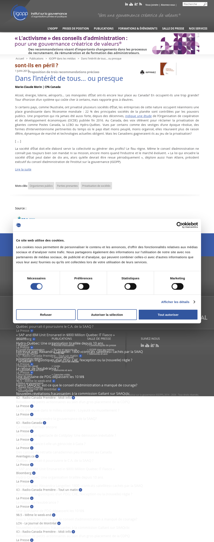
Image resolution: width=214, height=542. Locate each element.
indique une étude (138, 116)
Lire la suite (23, 169)
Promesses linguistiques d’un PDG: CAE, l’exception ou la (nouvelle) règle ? (74, 360)
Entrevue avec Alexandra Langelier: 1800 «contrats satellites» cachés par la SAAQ (79, 351)
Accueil (20, 58)
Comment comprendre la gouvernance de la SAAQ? (56, 418)
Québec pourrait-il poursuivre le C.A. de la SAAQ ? (54, 326)
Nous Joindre (151, 5)
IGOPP (39, 12)
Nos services (198, 28)
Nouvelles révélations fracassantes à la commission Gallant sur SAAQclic (73, 393)
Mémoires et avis (63, 370)
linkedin (126, 5)
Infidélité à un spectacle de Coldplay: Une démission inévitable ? (66, 435)
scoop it (136, 5)
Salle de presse (173, 28)
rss (140, 5)
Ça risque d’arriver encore (36, 427)
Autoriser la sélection (107, 314)
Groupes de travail (28, 366)
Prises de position (75, 28)
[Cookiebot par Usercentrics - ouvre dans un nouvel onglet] (179, 225)
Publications (103, 28)
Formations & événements (137, 28)
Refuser (46, 314)
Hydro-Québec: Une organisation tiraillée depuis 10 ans (59, 343)
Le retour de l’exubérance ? (37, 368)
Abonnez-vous (168, 5)
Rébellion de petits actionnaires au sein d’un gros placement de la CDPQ (73, 402)
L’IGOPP (53, 28)
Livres (57, 366)
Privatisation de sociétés (96, 185)
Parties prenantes (67, 185)
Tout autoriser (168, 314)
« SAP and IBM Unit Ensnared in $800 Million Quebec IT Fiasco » (65, 335)
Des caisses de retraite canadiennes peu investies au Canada (64, 452)
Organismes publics (41, 185)
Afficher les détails (175, 302)
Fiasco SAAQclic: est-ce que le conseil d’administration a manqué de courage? (76, 385)
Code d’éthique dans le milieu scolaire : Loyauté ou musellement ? (67, 410)
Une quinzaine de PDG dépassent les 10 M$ (50, 376)
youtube (131, 5)
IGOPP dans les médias (62, 58)
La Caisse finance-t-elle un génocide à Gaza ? (50, 443)
